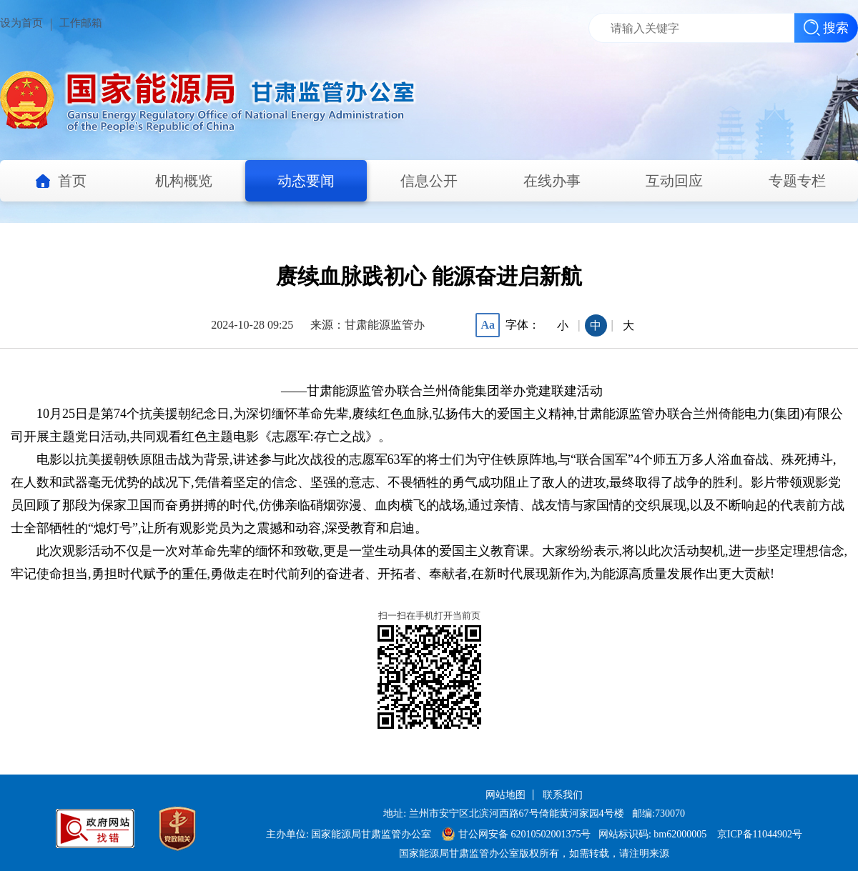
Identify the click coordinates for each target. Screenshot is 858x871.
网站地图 (505, 795)
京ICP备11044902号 (759, 834)
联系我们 (563, 795)
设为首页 (21, 23)
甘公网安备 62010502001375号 (516, 834)
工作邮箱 (80, 23)
